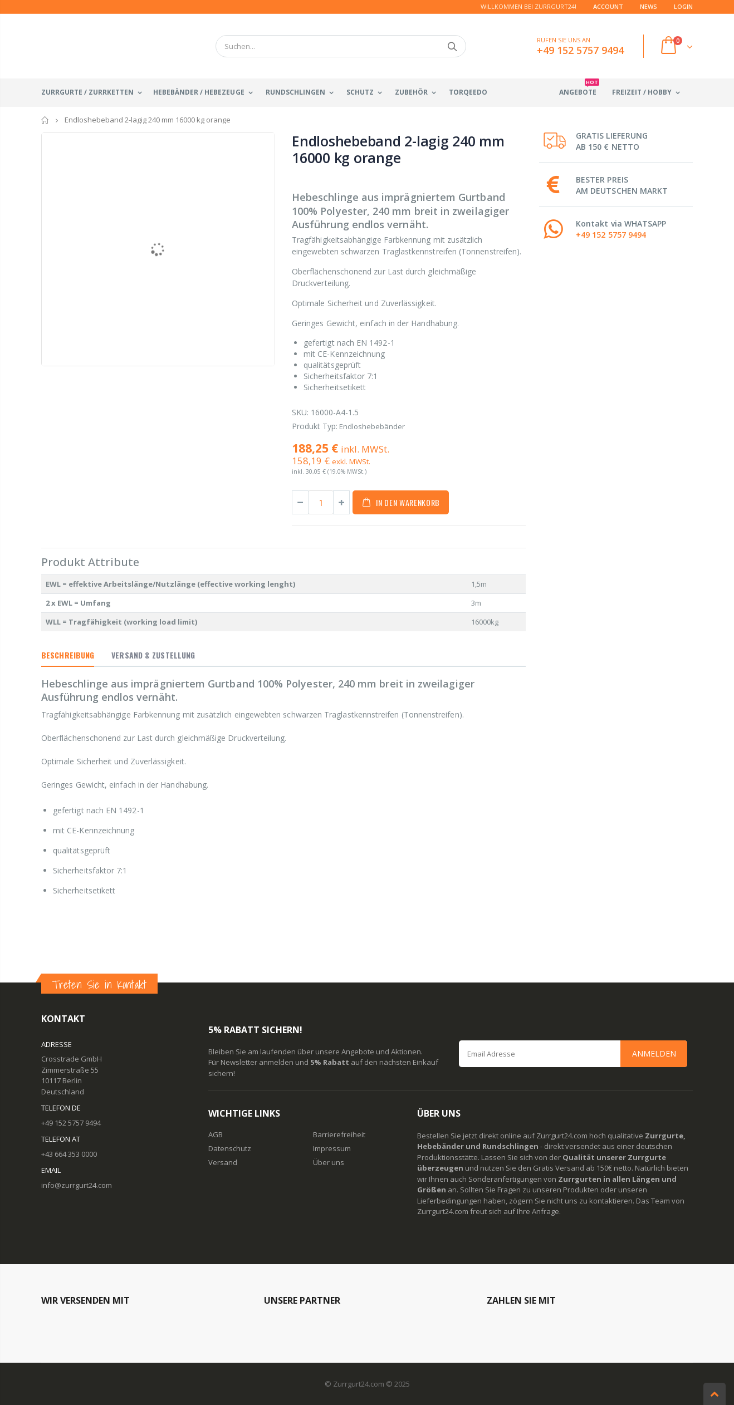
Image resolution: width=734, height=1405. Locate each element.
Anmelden (654, 1053)
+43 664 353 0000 (69, 1154)
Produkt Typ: (314, 426)
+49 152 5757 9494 (611, 234)
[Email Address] (573, 1053)
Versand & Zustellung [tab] (153, 655)
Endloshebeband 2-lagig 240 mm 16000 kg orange (398, 149)
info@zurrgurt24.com (76, 1185)
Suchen (451, 46)
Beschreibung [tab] (67, 655)
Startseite (45, 120)
